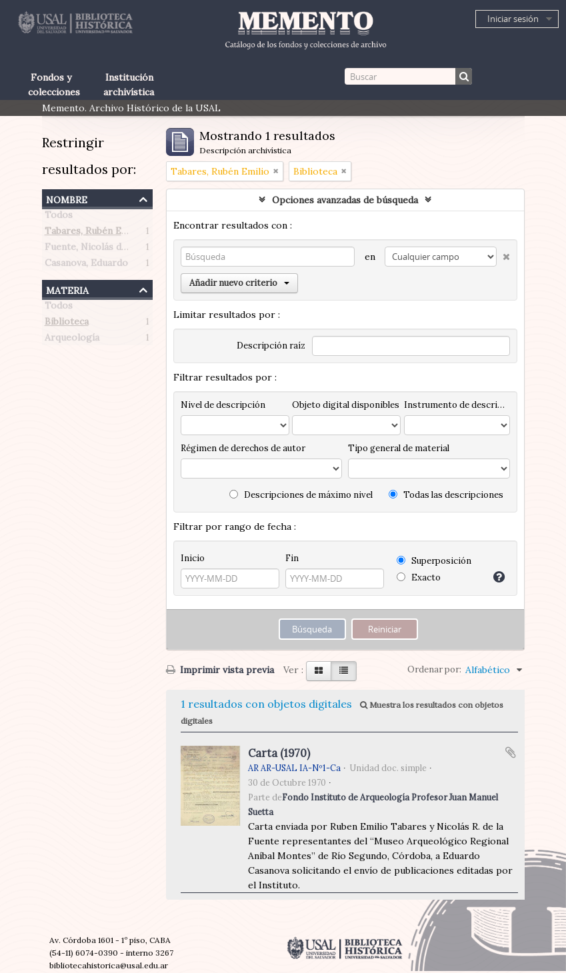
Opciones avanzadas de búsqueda (345, 200)
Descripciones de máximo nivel (301, 494)
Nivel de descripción (223, 405)
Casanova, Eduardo (86, 265)
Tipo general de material (398, 448)
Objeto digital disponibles (345, 405)
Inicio (193, 558)
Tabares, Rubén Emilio (94, 233)
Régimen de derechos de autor (243, 448)
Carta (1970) (279, 753)
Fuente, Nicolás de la (91, 249)
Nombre (66, 198)
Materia (67, 289)
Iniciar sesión (513, 19)
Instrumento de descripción (456, 405)
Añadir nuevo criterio (239, 283)
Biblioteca (67, 324)
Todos (59, 217)
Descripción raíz (271, 345)
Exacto (419, 577)
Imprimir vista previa (220, 670)
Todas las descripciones (446, 494)
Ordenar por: (434, 669)
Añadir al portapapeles (510, 752)
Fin (292, 558)
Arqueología (72, 340)
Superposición (434, 560)
